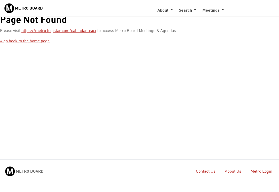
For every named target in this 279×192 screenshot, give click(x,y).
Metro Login (261, 172)
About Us (233, 172)
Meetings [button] (211, 11)
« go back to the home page (25, 41)
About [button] (163, 11)
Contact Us (206, 172)
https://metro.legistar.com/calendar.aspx (58, 31)
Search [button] (186, 11)
